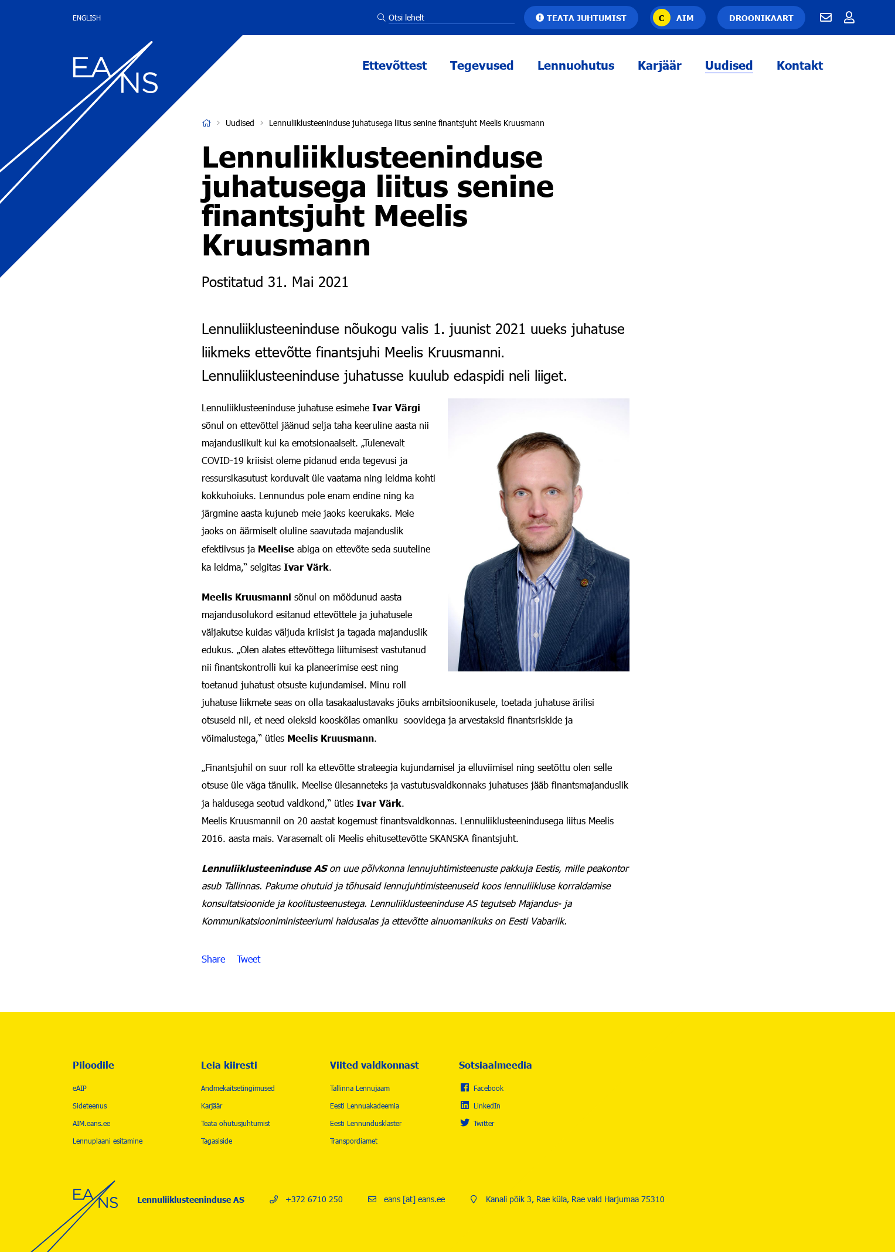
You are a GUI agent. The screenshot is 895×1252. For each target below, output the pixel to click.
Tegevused (482, 64)
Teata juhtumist (587, 17)
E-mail (826, 17)
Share (213, 959)
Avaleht (206, 123)
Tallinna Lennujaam (360, 1088)
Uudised (729, 64)
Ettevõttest (394, 64)
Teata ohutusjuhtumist (235, 1123)
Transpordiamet (353, 1140)
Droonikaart (761, 17)
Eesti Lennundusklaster (365, 1123)
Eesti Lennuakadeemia (364, 1105)
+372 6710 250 (314, 1199)
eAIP (80, 1088)
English (87, 17)
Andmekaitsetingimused (238, 1088)
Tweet (248, 959)
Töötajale (849, 17)
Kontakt (800, 64)
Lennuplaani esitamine (107, 1140)
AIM (685, 17)
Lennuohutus (575, 64)
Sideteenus (90, 1105)
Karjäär (660, 64)
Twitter (484, 1123)
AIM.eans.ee (91, 1123)
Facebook (488, 1088)
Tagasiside (216, 1140)
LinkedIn (487, 1105)
